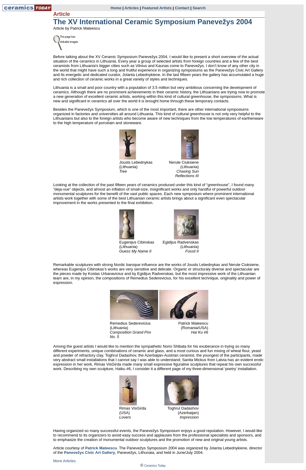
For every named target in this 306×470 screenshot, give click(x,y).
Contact (182, 8)
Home (116, 8)
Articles (132, 8)
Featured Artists (157, 8)
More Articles (64, 461)
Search (199, 8)
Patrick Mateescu (101, 448)
